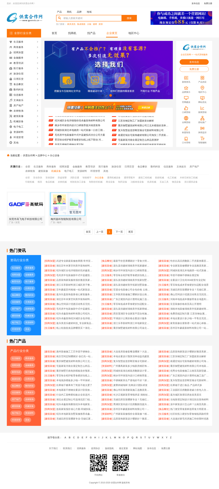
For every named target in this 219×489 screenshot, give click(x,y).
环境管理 (95, 171)
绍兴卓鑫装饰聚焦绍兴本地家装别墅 (75, 404)
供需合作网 (29, 155)
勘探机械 (159, 177)
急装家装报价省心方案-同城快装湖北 (75, 409)
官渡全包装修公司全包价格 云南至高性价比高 (132, 289)
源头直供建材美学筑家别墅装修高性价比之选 (132, 284)
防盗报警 (62, 177)
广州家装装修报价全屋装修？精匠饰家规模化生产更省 (132, 413)
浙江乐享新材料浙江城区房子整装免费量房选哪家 (75, 284)
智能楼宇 (86, 177)
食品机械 (50, 182)
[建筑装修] (164, 260)
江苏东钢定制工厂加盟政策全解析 (136, 122)
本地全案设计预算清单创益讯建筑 (136, 117)
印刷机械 (29, 182)
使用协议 (95, 448)
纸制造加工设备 (78, 182)
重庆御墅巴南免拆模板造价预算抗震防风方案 (75, 370)
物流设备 (176, 182)
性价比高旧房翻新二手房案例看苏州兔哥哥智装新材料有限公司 (189, 260)
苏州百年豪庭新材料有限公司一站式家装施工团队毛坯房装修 (132, 409)
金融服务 (77, 166)
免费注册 (208, 3)
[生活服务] (106, 275)
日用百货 (129, 166)
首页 (54, 33)
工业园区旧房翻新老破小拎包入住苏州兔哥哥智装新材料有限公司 (189, 390)
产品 (59, 11)
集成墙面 (81, 24)
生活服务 (38, 166)
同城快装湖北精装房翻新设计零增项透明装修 (132, 370)
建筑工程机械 (145, 177)
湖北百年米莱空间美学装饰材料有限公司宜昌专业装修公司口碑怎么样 (75, 299)
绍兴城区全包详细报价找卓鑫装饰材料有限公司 (80, 122)
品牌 (79, 11)
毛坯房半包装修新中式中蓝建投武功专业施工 (75, 308)
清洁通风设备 (191, 182)
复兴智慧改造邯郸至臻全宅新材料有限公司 (141, 132)
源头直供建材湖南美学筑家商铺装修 (132, 308)
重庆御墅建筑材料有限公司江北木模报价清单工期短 (143, 127)
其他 (105, 171)
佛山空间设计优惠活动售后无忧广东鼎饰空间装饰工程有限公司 (75, 304)
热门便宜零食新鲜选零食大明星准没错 (189, 409)
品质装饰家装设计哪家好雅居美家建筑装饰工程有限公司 (189, 351)
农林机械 (62, 182)
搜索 (129, 18)
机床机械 (151, 182)
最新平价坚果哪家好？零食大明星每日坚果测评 (132, 260)
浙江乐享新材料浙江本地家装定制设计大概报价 (132, 323)
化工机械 (172, 177)
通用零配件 (129, 177)
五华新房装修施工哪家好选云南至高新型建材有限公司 (132, 294)
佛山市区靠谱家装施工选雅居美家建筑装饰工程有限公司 (132, 390)
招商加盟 (64, 166)
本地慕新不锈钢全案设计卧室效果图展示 (75, 390)
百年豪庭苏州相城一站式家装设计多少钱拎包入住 (75, 289)
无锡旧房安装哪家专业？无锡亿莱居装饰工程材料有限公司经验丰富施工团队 (132, 399)
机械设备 (56, 171)
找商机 (72, 33)
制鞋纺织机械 (95, 182)
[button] (102, 95)
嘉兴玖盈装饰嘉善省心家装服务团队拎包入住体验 (75, 294)
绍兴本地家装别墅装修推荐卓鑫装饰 (75, 413)
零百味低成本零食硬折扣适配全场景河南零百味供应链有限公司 (132, 304)
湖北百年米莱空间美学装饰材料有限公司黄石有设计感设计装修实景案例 (75, 265)
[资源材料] (106, 366)
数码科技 (155, 166)
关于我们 (53, 448)
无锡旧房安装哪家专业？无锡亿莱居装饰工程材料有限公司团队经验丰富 (189, 289)
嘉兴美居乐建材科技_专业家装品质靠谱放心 (75, 323)
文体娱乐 (181, 166)
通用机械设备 (113, 177)
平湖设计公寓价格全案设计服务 (130, 318)
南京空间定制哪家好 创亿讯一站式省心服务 (75, 356)
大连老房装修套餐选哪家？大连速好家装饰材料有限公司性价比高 (132, 351)
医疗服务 (103, 166)
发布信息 (196, 3)
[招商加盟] (49, 260)
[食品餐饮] (106, 260)
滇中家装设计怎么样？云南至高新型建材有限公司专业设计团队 (189, 404)
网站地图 (137, 448)
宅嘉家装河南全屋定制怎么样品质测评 (138, 141)
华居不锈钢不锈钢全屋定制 (184, 275)
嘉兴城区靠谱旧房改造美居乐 (185, 394)
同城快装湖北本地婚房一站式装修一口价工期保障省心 (80, 132)
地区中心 (133, 33)
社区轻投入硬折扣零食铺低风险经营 (189, 413)
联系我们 (67, 448)
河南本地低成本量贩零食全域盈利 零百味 (189, 299)
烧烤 (95, 24)
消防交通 (74, 177)
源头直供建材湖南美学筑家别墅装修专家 (132, 280)
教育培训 (90, 166)
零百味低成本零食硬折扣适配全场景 (189, 284)
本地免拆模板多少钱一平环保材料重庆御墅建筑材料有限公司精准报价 (75, 380)
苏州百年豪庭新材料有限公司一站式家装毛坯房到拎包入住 (189, 328)
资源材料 (82, 171)
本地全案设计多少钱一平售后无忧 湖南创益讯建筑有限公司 (189, 318)
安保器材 (50, 177)
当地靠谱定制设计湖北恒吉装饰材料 (189, 399)
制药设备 (122, 182)
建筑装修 (43, 171)
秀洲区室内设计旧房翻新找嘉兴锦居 (132, 404)
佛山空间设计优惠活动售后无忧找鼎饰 (189, 294)
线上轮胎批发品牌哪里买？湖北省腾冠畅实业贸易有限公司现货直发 (75, 328)
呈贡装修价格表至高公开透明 (185, 304)
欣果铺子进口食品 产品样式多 (186, 385)
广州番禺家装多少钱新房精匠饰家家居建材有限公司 (132, 366)
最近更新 (123, 448)
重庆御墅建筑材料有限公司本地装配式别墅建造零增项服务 (189, 366)
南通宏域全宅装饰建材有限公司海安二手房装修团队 (143, 137)
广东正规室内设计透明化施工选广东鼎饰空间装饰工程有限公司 (132, 299)
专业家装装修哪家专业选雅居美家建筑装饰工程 (80, 117)
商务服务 (51, 166)
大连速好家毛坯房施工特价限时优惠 (189, 418)
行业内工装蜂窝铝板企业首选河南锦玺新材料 (75, 394)
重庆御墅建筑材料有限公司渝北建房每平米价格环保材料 (132, 328)
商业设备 (110, 182)
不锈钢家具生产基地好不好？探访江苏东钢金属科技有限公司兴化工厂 (132, 380)
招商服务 (81, 448)
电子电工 (69, 171)
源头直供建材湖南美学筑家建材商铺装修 (132, 265)
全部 (27, 166)
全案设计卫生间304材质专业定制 (187, 280)
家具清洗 (71, 24)
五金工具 (164, 182)
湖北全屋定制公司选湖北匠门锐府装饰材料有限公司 (75, 399)
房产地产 (194, 166)
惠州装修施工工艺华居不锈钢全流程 (75, 351)
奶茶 (101, 24)
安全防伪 (37, 177)
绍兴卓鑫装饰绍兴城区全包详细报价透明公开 (75, 318)
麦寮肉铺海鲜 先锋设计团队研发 (130, 385)
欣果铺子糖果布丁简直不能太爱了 (74, 385)
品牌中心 (42, 155)
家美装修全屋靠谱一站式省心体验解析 (189, 323)
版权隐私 (109, 448)
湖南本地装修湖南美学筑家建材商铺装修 (189, 308)
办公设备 (55, 155)
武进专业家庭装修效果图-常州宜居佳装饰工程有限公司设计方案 (75, 260)
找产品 (91, 33)
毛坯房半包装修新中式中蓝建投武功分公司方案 (80, 137)
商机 (69, 11)
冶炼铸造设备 (137, 182)
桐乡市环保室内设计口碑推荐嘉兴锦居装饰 (77, 127)
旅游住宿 (116, 166)
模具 (40, 182)
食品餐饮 (142, 166)
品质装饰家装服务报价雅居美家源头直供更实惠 (75, 280)
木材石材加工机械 (189, 177)
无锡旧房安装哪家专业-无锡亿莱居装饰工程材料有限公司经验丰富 (75, 418)
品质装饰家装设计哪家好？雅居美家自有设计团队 (132, 418)
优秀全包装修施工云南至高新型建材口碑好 (189, 370)
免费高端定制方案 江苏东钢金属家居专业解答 (189, 313)
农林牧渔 (30, 171)
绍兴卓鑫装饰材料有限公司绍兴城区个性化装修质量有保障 (75, 313)
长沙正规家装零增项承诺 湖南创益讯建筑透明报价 (132, 394)
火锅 (89, 24)
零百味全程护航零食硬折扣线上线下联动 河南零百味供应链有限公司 (80, 141)
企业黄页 (111, 33)
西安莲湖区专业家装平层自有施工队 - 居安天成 (132, 313)
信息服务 (168, 166)
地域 (89, 11)
